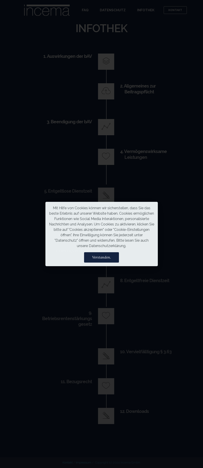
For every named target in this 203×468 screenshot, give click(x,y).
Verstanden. (101, 257)
